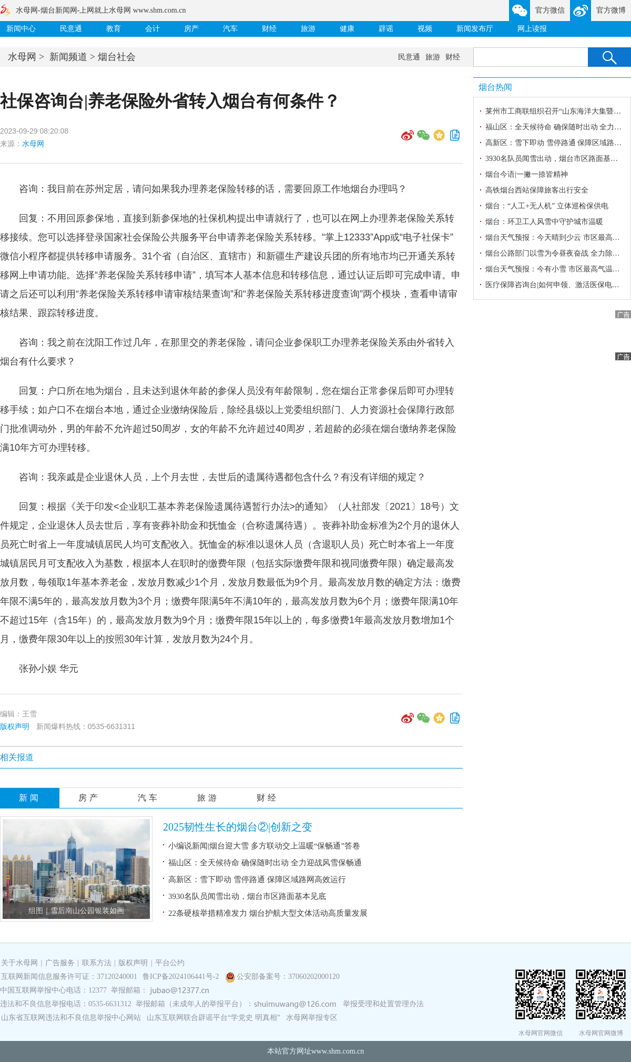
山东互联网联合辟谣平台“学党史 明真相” (213, 1017)
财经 (269, 29)
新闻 (30, 797)
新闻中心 (21, 29)
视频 (425, 29)
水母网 (22, 57)
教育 (113, 29)
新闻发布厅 (474, 29)
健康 (347, 29)
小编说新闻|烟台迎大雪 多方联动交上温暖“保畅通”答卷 (264, 846)
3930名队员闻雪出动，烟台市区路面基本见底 (247, 896)
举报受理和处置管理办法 (383, 1004)
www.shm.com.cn (337, 1051)
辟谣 (386, 29)
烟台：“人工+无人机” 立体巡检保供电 (546, 206)
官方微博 (611, 10)
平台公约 (170, 963)
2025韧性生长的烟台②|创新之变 (237, 827)
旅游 (308, 29)
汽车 (230, 29)
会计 (152, 29)
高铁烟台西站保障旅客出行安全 (536, 190)
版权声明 (14, 726)
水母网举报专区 (312, 1017)
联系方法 (96, 963)
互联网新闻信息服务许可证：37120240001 (69, 976)
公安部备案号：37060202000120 (288, 976)
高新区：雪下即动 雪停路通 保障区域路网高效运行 (257, 879)
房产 (191, 29)
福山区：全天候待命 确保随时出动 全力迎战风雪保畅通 (265, 862)
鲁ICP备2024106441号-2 (182, 976)
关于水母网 (20, 963)
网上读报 (532, 29)
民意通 (71, 29)
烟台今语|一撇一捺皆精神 (526, 174)
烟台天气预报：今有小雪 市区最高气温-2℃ (555, 269)
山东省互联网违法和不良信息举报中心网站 (71, 1017)
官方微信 (550, 10)
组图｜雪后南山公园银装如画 (76, 911)
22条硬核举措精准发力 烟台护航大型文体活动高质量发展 (268, 913)
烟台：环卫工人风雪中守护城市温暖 (544, 222)
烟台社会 (117, 57)
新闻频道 (68, 57)
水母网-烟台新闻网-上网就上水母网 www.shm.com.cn (101, 10)
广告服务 (60, 963)
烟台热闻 (495, 87)
